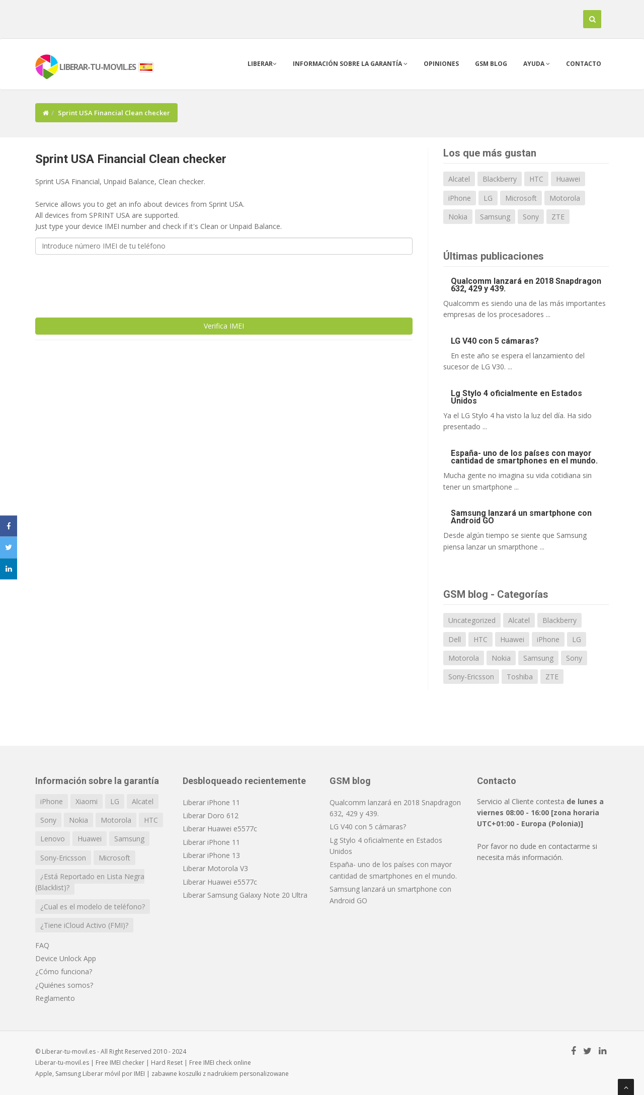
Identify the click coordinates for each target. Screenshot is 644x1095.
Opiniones (441, 63)
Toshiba (520, 676)
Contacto (583, 63)
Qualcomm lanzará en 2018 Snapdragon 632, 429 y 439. (526, 284)
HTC (536, 179)
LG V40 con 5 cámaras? (495, 341)
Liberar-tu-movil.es (62, 1062)
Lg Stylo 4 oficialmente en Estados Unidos (516, 397)
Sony (531, 216)
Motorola (564, 198)
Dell (454, 639)
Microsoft (521, 198)
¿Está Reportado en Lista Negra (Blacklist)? (89, 882)
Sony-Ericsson (471, 676)
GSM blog (491, 63)
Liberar (262, 63)
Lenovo (52, 838)
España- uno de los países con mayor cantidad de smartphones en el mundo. (524, 456)
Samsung (495, 216)
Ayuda (536, 63)
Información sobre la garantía (350, 63)
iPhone (459, 198)
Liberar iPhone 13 (211, 855)
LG (488, 198)
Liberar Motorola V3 (215, 868)
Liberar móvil (101, 1073)
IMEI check (217, 1062)
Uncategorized (472, 620)
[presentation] (111, 281)
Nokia (457, 216)
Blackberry (499, 179)
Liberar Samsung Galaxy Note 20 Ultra (245, 895)
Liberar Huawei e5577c (220, 828)
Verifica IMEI (224, 326)
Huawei (568, 179)
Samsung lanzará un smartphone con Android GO (521, 516)
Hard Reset (167, 1062)
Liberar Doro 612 (210, 815)
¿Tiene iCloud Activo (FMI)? (84, 925)
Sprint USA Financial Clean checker (130, 159)
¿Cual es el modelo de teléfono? (92, 906)
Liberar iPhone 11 (211, 802)
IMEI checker (127, 1062)
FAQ (42, 945)
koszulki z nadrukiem (208, 1073)
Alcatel (459, 179)
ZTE (558, 216)
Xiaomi (86, 801)
